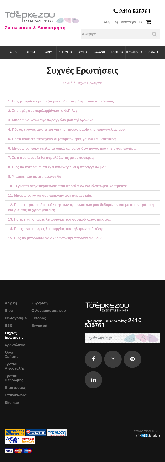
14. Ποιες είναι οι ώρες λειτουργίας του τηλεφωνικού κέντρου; (58, 229)
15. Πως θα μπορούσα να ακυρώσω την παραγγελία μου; (55, 238)
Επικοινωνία (16, 395)
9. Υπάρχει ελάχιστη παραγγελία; (35, 176)
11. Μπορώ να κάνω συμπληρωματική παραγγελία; (50, 195)
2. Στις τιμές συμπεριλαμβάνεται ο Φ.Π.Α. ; (42, 111)
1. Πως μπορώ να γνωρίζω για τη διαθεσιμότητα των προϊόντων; (61, 101)
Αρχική (105, 22)
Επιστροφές (15, 388)
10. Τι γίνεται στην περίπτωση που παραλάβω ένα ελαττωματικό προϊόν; (67, 186)
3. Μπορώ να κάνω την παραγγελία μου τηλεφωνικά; (51, 120)
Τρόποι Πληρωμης (14, 378)
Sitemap (12, 403)
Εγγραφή (39, 326)
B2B (141, 22)
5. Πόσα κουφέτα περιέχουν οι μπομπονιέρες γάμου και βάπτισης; (62, 139)
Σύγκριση (39, 303)
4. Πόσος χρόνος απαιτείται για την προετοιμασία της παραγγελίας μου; (67, 129)
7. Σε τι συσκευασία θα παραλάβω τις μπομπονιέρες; (51, 158)
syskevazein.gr (142, 430)
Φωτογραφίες (128, 22)
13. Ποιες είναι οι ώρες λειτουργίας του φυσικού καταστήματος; (59, 219)
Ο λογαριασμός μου (48, 311)
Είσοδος (38, 318)
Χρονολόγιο (15, 345)
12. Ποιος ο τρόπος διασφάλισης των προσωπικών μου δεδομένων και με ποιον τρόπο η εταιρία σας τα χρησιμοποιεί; (81, 207)
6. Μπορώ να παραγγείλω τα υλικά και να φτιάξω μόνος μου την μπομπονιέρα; (72, 148)
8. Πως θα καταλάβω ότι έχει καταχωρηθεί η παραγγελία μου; (58, 167)
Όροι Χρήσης (11, 354)
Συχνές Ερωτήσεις (14, 335)
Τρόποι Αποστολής (15, 366)
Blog (115, 22)
